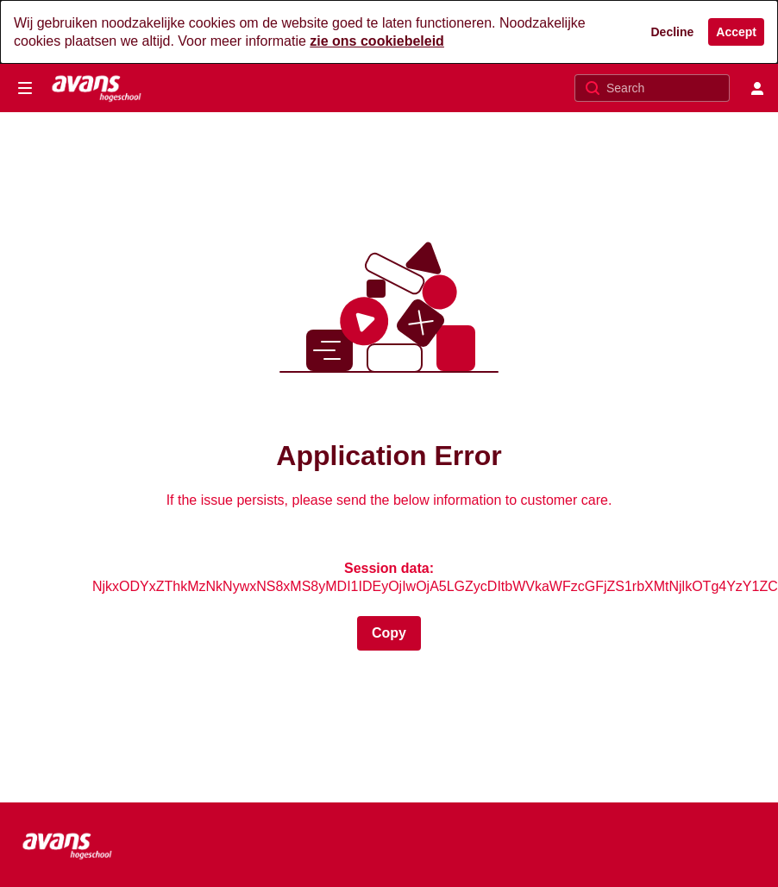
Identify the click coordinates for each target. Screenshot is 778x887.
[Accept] (736, 32)
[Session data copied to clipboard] (389, 633)
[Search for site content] (666, 88)
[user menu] (757, 88)
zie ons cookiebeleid (377, 41)
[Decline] (672, 32)
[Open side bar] (25, 88)
